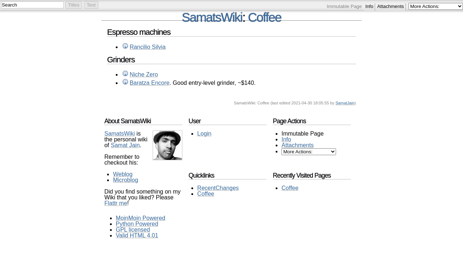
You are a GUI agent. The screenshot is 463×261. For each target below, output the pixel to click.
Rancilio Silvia (147, 47)
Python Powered (137, 224)
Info (369, 6)
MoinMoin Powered (140, 218)
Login (204, 133)
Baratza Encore (149, 83)
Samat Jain (125, 145)
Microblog (125, 180)
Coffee (264, 17)
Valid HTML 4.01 (137, 235)
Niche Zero (143, 74)
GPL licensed (133, 230)
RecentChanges (218, 188)
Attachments (390, 6)
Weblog (122, 174)
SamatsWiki (212, 17)
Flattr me (115, 203)
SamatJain (344, 103)
